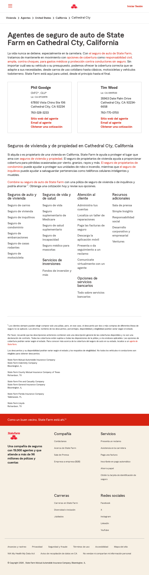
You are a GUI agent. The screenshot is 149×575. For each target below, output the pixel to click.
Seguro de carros (19, 205)
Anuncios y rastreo (17, 547)
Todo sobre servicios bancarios (90, 294)
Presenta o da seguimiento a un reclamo (88, 249)
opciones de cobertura (82, 57)
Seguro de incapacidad (50, 237)
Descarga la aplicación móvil (88, 237)
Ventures (118, 241)
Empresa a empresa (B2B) (67, 461)
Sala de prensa (122, 205)
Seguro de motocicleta (15, 255)
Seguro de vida (52, 205)
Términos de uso (81, 547)
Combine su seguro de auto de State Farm (36, 182)
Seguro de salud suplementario (53, 227)
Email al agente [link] (41, 122)
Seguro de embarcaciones (18, 235)
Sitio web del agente (44, 118)
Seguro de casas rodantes (18, 245)
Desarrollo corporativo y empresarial (121, 231)
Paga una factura (109, 455)
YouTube (105, 530)
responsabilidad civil (119, 57)
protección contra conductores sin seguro (98, 61)
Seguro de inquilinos (21, 217)
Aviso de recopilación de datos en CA (59, 553)
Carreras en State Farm (66, 503)
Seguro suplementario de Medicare (54, 215)
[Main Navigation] (10, 6)
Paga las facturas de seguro (91, 227)
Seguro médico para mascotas (55, 247)
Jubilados (59, 516)
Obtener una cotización (46, 126)
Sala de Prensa (61, 455)
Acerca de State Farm (65, 448)
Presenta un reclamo (111, 441)
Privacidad (37, 547)
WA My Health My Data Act (21, 553)
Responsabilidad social (123, 219)
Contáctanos (60, 441)
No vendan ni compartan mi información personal (107, 553)
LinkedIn (105, 523)
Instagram (106, 516)
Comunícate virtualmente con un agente (91, 263)
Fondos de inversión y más (56, 272)
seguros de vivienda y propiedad (41, 158)
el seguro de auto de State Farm (110, 53)
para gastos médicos (53, 61)
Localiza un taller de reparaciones (91, 217)
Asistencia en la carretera (113, 448)
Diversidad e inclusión (64, 510)
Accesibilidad (101, 547)
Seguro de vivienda (20, 211)
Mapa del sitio (121, 547)
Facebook (105, 503)
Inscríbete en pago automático (115, 461)
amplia (12, 61)
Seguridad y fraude (57, 547)
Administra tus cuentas (87, 207)
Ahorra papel (107, 468)
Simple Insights (122, 211)
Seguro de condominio (15, 225)
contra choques (28, 61)
